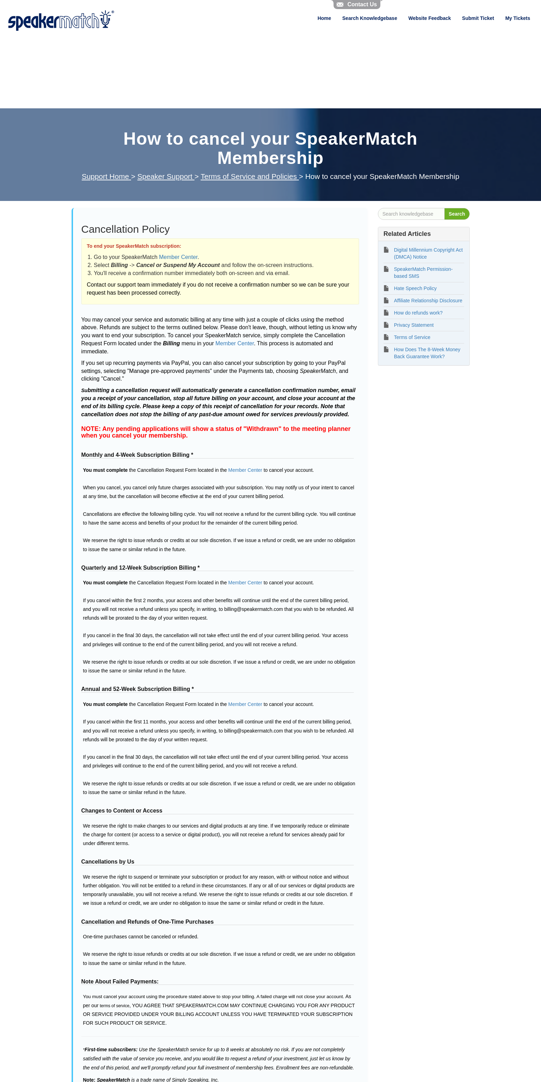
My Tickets (517, 18)
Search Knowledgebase (369, 18)
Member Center (178, 257)
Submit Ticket (478, 18)
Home (324, 18)
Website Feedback (429, 18)
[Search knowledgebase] (411, 214)
